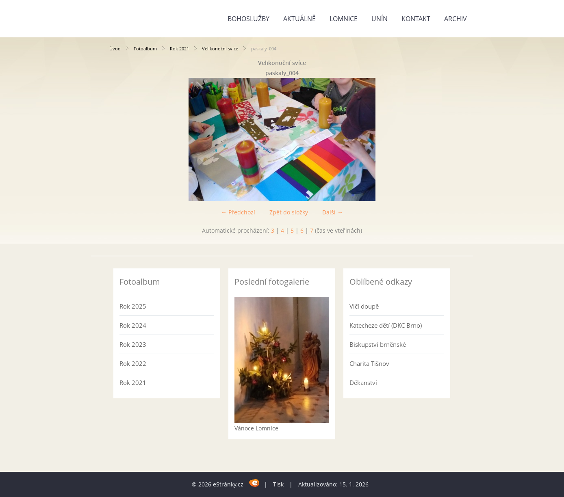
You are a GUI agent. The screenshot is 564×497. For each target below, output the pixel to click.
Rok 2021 (179, 48)
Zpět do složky (288, 212)
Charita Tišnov (369, 363)
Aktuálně (299, 18)
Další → (332, 212)
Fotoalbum (145, 48)
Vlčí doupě (364, 306)
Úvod (115, 48)
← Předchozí (238, 212)
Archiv (455, 18)
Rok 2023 (132, 344)
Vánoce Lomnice (256, 428)
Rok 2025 (132, 306)
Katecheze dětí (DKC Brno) (385, 325)
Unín (379, 18)
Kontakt (415, 18)
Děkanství (363, 382)
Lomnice (344, 18)
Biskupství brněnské (377, 344)
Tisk (278, 484)
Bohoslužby (248, 18)
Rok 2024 (132, 325)
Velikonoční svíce (220, 48)
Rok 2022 (132, 363)
